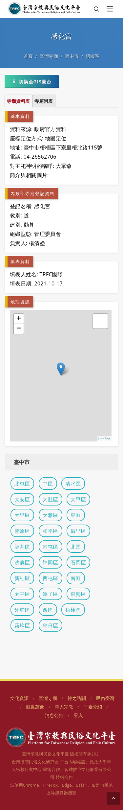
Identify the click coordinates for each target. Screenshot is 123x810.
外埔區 (22, 609)
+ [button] (19, 319)
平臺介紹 (93, 707)
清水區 (73, 483)
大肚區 (50, 499)
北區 (76, 546)
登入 (78, 715)
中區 (48, 483)
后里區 (78, 531)
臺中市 (72, 56)
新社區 (22, 578)
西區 (48, 609)
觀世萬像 (35, 707)
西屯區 (50, 578)
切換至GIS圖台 (31, 81)
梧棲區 (92, 56)
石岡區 (78, 562)
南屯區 (50, 546)
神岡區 (50, 562)
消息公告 (54, 715)
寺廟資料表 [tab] (18, 101)
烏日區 (50, 625)
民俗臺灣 (105, 698)
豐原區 (22, 531)
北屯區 (22, 483)
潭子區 (50, 594)
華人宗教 (64, 707)
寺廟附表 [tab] (43, 101)
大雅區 (50, 515)
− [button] (19, 329)
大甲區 (78, 499)
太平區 (22, 594)
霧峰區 (22, 625)
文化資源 (19, 698)
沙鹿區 (22, 562)
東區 (76, 515)
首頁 (28, 56)
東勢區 (78, 594)
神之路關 (77, 698)
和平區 (50, 531)
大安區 (22, 499)
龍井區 (22, 546)
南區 (76, 578)
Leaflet (104, 439)
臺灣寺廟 (49, 56)
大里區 (22, 515)
